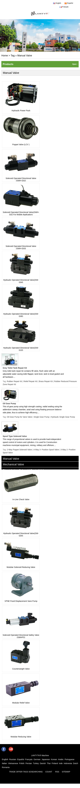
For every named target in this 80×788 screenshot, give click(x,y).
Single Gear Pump (41, 417)
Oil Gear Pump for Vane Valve (19, 417)
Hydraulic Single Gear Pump (63, 417)
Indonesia (68, 763)
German (37, 759)
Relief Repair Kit (30, 381)
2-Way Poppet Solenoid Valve (19, 450)
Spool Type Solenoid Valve (15, 436)
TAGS (25, 772)
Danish (43, 763)
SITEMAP (66, 772)
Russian (12, 759)
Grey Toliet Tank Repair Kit (15, 368)
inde (61, 763)
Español (68, 3)
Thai (49, 763)
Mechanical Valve (13, 464)
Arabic (61, 759)
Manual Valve (11, 458)
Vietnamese (13, 763)
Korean (54, 759)
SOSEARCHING (36, 772)
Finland (55, 763)
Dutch (75, 763)
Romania (6, 767)
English (57, 3)
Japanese (45, 759)
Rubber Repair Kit (14, 381)
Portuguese (69, 759)
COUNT (48, 772)
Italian (4, 763)
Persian (28, 763)
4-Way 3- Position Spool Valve (46, 450)
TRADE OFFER (16, 772)
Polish (21, 763)
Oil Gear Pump (9, 403)
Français (64, 7)
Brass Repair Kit (46, 381)
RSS (57, 772)
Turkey (36, 763)
